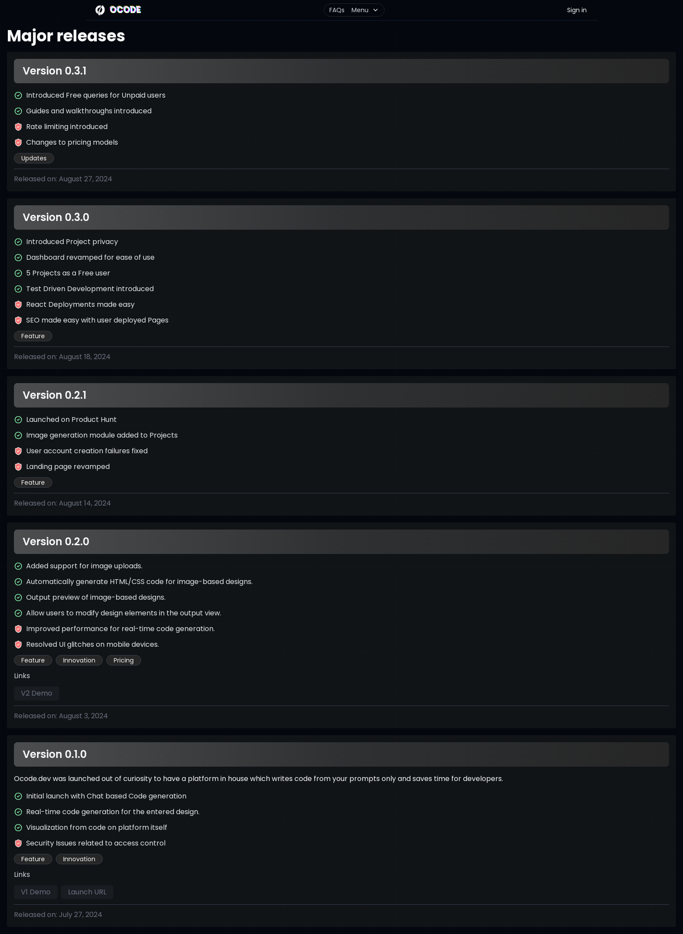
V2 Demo (36, 693)
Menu (365, 10)
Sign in (577, 10)
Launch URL (87, 892)
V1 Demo (36, 892)
